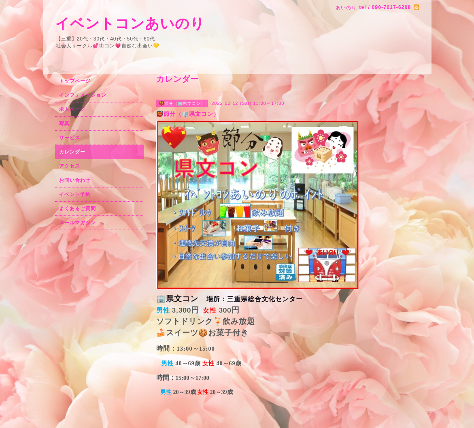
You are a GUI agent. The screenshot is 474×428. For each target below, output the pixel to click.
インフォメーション (82, 95)
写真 (64, 123)
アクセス (69, 166)
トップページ (75, 81)
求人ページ (72, 109)
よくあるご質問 (77, 208)
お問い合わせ (75, 180)
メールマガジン (77, 223)
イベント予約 (75, 194)
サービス (69, 138)
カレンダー (72, 152)
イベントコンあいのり (130, 23)
